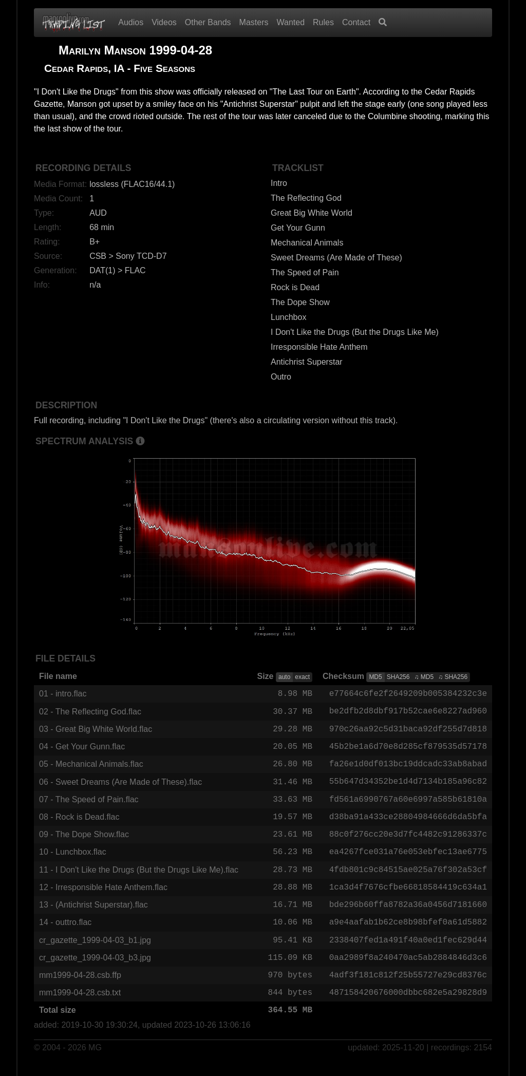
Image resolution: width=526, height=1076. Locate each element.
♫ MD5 (424, 677)
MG (95, 1061)
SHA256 (398, 677)
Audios (130, 22)
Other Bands (208, 22)
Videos (164, 22)
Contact (356, 22)
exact (302, 677)
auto (284, 677)
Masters (254, 22)
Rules (323, 22)
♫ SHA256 (452, 677)
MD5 (375, 677)
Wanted (291, 22)
